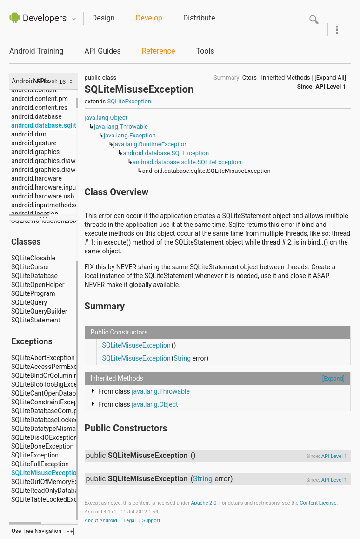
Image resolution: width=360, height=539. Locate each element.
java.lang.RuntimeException (150, 144)
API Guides (102, 51)
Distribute (199, 18)
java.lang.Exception (130, 135)
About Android (101, 521)
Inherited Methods (285, 77)
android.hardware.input (44, 187)
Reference (158, 51)
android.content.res (39, 107)
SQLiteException (129, 101)
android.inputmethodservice (51, 205)
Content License (318, 503)
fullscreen (69, 531)
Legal (129, 521)
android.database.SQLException (166, 153)
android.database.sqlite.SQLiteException (187, 161)
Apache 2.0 (203, 503)
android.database (36, 116)
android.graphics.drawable (49, 160)
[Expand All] (330, 77)
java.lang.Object (106, 117)
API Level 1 (330, 86)
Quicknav (74, 19)
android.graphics (35, 152)
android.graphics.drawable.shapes (61, 169)
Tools (205, 51)
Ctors (249, 77)
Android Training (36, 51)
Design (103, 18)
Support (151, 521)
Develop (149, 18)
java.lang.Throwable (121, 126)
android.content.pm (39, 98)
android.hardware (36, 178)
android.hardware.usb (42, 196)
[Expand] (333, 378)
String (182, 358)
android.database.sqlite (45, 125)
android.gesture (34, 143)
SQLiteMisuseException (136, 345)
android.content (34, 90)
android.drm (29, 134)
